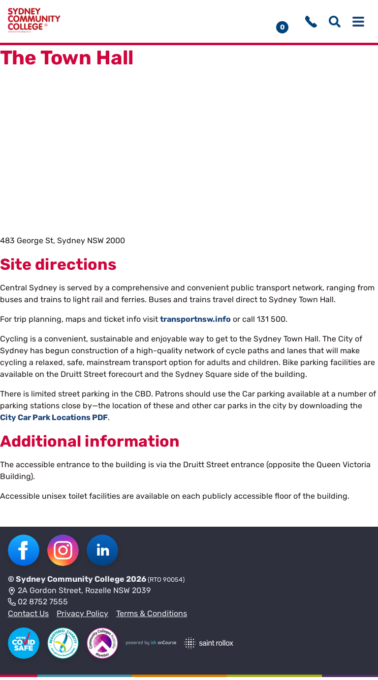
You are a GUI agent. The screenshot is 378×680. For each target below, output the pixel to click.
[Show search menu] (334, 23)
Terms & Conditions (151, 616)
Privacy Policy (82, 616)
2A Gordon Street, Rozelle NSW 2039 (79, 594)
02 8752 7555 (38, 605)
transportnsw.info (195, 322)
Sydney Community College (70, 582)
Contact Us (28, 616)
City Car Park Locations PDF (54, 420)
